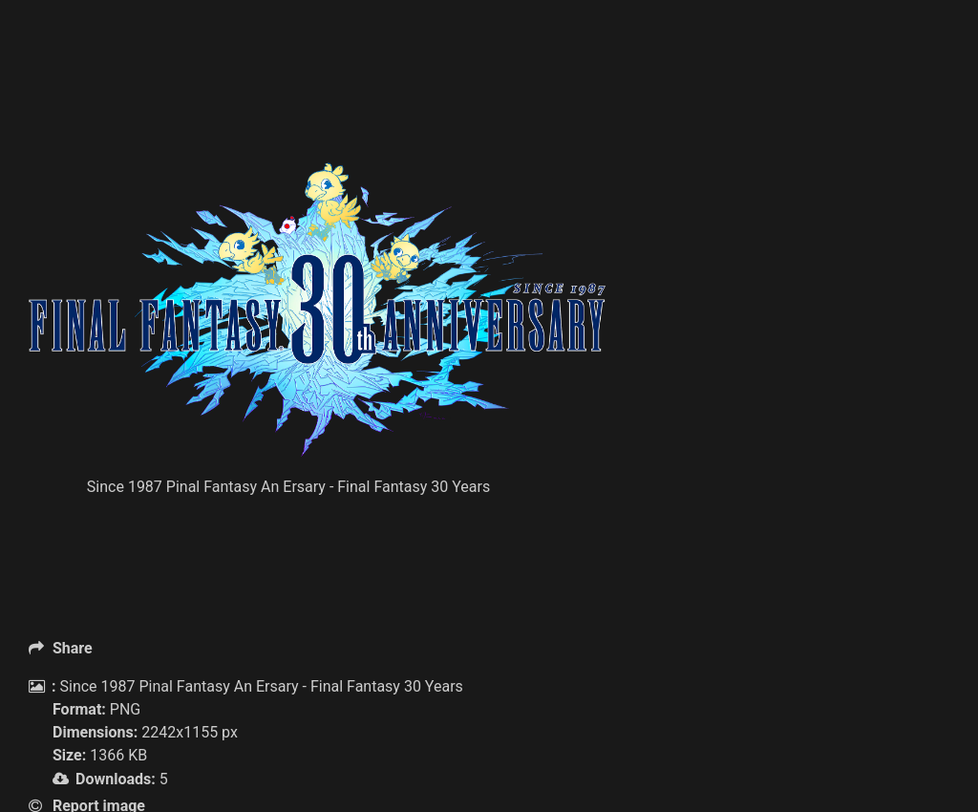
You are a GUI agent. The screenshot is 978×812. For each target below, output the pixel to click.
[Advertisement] (376, 115)
